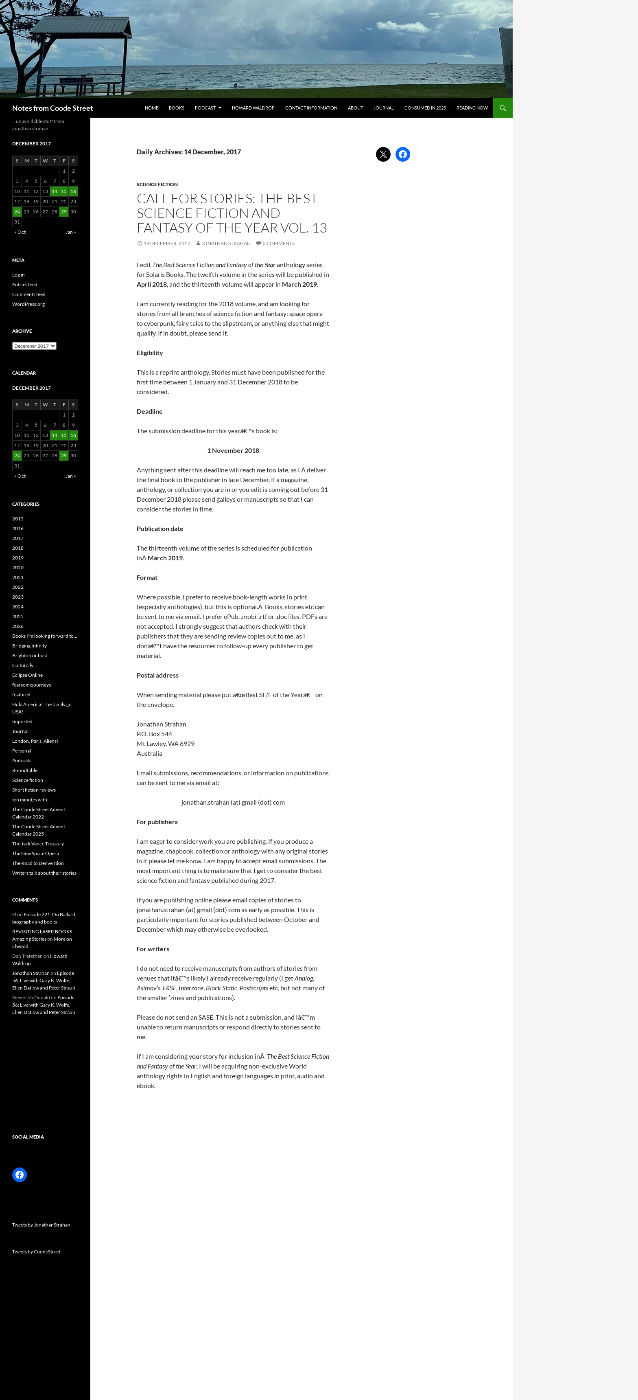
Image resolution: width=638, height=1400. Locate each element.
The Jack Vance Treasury (38, 843)
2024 (18, 606)
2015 (18, 519)
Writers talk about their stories (44, 873)
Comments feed (29, 294)
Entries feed (24, 284)
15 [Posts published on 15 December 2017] (64, 191)
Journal (384, 107)
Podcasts (21, 760)
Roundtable (24, 770)
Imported (22, 721)
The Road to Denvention (38, 863)
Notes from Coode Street (52, 107)
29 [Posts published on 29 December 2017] (64, 211)
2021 (18, 577)
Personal (21, 751)
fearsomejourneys (31, 685)
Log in (18, 275)
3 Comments (279, 243)
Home (151, 107)
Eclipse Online (27, 675)
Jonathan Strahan (226, 243)
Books (176, 107)
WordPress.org (28, 304)
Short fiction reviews (34, 790)
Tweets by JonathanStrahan (41, 1225)
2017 (18, 538)
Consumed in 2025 (425, 107)
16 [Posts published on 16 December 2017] (73, 191)
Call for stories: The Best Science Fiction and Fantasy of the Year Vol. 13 (232, 213)
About (355, 107)
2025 (18, 616)
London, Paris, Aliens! (35, 741)
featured (21, 694)
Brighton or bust (29, 655)
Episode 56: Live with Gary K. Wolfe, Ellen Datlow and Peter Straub (43, 980)
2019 (18, 558)
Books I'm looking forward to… (44, 636)
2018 (18, 548)
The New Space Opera (35, 853)
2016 (18, 528)
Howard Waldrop (253, 107)
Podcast (205, 107)
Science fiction (157, 184)
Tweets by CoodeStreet (36, 1252)
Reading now (472, 107)
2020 (18, 567)
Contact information (311, 107)
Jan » (71, 232)
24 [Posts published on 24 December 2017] (17, 211)
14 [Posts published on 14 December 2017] (54, 191)
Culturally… (24, 665)
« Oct (20, 232)
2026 (18, 626)
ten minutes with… (31, 800)
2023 (18, 597)
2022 (18, 587)
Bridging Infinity (29, 646)
